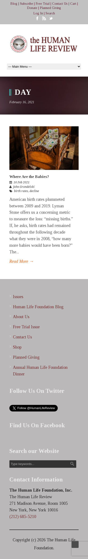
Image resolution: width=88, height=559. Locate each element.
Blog (13, 3)
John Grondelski (23, 187)
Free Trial (43, 3)
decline (34, 191)
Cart (73, 3)
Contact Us (60, 3)
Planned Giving (50, 8)
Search (50, 13)
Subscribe (26, 3)
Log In (38, 13)
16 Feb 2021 (22, 182)
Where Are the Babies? (29, 176)
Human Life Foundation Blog (38, 306)
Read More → (21, 261)
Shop (17, 347)
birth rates (21, 191)
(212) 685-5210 (22, 516)
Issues (18, 296)
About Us (21, 316)
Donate (32, 8)
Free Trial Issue (26, 327)
